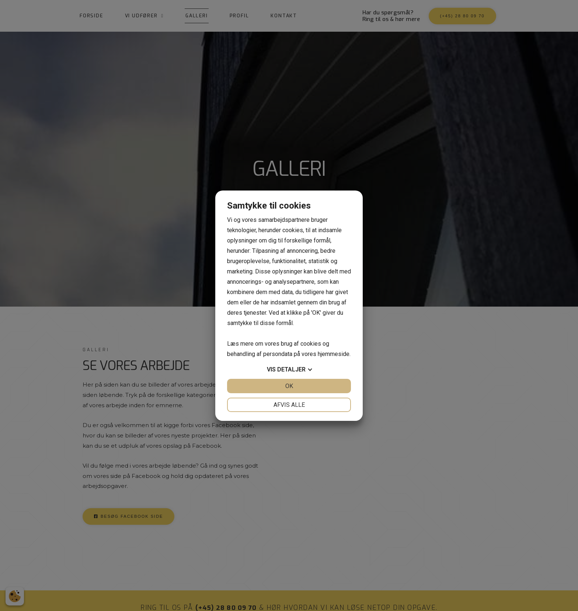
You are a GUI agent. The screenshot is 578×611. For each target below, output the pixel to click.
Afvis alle (289, 404)
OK (289, 386)
